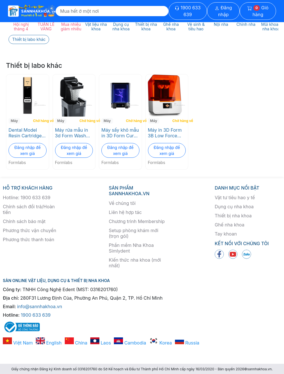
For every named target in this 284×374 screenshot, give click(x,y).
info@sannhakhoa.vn (39, 306)
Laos (100, 343)
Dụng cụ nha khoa (234, 206)
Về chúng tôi (122, 203)
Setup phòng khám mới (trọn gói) (133, 233)
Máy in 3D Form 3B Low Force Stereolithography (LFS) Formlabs (167, 132)
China (76, 343)
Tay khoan (226, 234)
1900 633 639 (188, 11)
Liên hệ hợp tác (125, 212)
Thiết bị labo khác (28, 39)
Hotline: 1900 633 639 (26, 197)
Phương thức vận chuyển (29, 230)
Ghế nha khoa (230, 225)
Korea (160, 343)
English (49, 343)
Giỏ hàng (257, 11)
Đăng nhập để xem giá (27, 150)
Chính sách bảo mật (24, 221)
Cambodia (130, 343)
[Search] (112, 11)
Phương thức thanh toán (28, 239)
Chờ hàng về (40, 121)
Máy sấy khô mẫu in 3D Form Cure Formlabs (120, 132)
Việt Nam (18, 343)
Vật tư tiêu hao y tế (235, 197)
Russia (187, 343)
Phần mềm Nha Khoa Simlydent (131, 248)
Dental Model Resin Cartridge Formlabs (25, 132)
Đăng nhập (223, 11)
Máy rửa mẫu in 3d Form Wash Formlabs (71, 132)
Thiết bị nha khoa (233, 215)
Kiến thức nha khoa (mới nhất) (135, 262)
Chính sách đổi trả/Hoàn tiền (29, 209)
